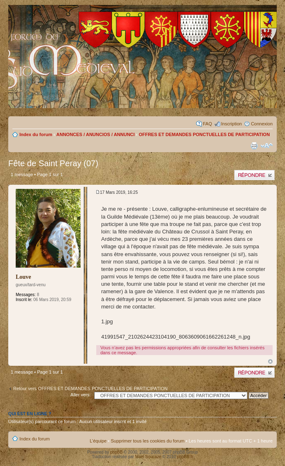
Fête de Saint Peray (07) (53, 163)
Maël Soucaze (148, 456)
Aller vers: (81, 394)
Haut (270, 361)
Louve (23, 277)
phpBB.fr (185, 456)
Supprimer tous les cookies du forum (148, 440)
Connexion (262, 123)
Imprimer (254, 145)
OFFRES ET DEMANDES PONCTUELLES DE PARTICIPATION (204, 134)
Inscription (231, 123)
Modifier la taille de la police (267, 145)
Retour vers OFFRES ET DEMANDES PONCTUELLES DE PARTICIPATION (90, 388)
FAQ (207, 123)
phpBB (116, 452)
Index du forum (35, 134)
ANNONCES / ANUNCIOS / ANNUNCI (95, 134)
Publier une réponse (254, 175)
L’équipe (98, 440)
